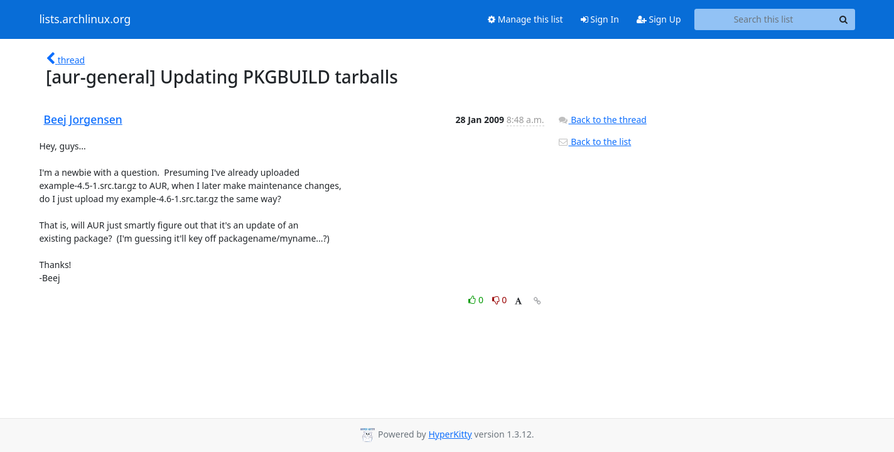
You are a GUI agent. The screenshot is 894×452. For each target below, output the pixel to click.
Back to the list (594, 142)
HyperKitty (449, 434)
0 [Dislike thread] (499, 300)
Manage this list (525, 19)
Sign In (600, 19)
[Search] (843, 19)
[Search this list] (763, 19)
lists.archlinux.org (85, 19)
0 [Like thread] (476, 300)
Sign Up (659, 19)
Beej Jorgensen (83, 119)
